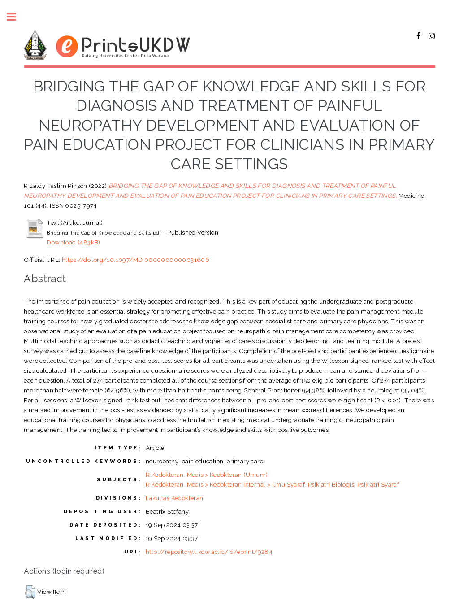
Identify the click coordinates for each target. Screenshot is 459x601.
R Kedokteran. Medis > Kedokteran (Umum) (207, 474)
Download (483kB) (73, 242)
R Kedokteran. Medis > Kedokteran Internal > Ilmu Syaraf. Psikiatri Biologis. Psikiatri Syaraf (272, 484)
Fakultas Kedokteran (175, 497)
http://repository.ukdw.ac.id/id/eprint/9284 (209, 551)
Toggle (16, 17)
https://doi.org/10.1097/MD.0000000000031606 (135, 259)
